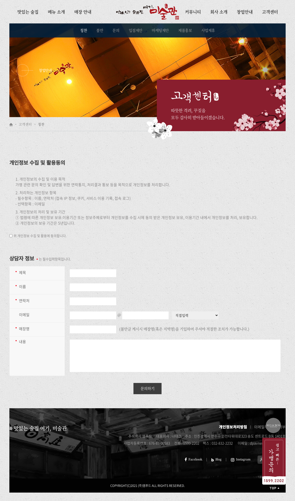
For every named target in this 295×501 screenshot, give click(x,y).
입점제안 (135, 30)
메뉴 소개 (56, 12)
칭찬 (83, 30)
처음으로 (274, 488)
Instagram (241, 459)
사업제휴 (208, 30)
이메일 (24, 314)
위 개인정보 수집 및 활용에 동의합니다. (40, 235)
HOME (11, 124)
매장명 (24, 328)
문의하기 (147, 388)
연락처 (24, 300)
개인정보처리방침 (233, 427)
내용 (22, 341)
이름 (22, 286)
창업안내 (245, 12)
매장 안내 (82, 12)
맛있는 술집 (27, 12)
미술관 (147, 12)
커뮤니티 (193, 12)
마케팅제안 (160, 30)
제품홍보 (185, 30)
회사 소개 (218, 12)
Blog (216, 459)
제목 (22, 272)
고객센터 (270, 12)
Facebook (193, 459)
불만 (99, 30)
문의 (115, 30)
